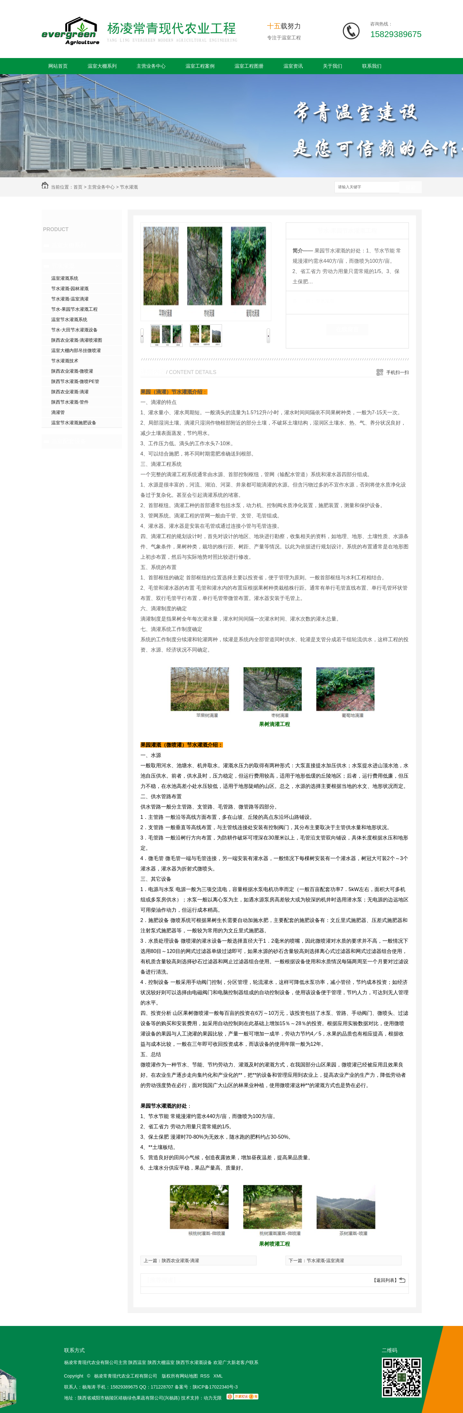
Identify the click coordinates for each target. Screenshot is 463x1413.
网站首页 (58, 66)
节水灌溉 (129, 187)
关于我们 (332, 66)
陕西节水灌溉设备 (194, 1362)
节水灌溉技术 (64, 360)
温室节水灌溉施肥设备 (73, 422)
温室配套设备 (68, 441)
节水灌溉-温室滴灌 (70, 298)
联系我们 (371, 66)
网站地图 (189, 1376)
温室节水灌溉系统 (69, 319)
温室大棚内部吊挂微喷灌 (76, 350)
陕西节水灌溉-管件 (70, 402)
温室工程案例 (200, 66)
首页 (77, 187)
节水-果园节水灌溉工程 (74, 309)
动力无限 (213, 1397)
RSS (205, 1376)
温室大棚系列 (102, 66)
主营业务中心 (151, 66)
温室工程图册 (249, 66)
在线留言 (347, 329)
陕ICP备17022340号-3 (215, 1386)
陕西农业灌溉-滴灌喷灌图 (76, 340)
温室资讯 (293, 66)
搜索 (410, 187)
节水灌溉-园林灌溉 (70, 288)
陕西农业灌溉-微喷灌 (72, 371)
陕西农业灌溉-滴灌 (70, 391)
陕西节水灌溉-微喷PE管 (75, 381)
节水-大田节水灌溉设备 (74, 329)
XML (218, 1376)
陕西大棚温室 (161, 1362)
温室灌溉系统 (64, 278)
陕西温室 (137, 1362)
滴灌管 (58, 412)
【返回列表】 (385, 1280)
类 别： (304, 300)
